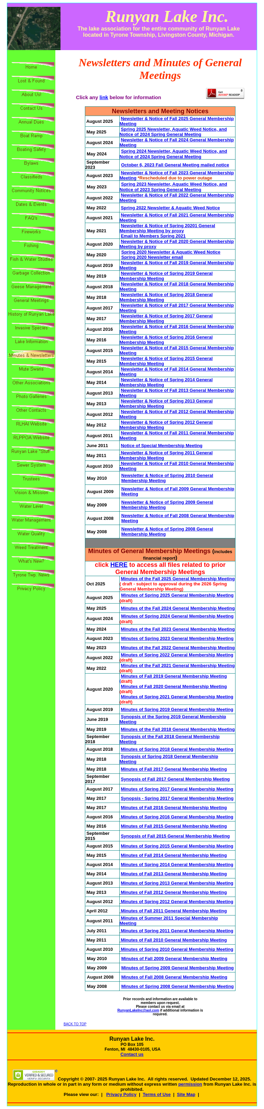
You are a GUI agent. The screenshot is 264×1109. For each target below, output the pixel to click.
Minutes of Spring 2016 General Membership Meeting (177, 816)
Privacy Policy (121, 1094)
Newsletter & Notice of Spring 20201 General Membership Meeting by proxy (167, 228)
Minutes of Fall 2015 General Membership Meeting (174, 826)
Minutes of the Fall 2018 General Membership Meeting (178, 729)
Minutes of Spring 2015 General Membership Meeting (177, 846)
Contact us (131, 1054)
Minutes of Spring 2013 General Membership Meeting (177, 883)
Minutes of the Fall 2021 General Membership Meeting (178, 665)
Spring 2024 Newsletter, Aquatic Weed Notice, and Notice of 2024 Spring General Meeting (173, 154)
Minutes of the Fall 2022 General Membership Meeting (178, 647)
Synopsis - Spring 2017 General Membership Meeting (177, 798)
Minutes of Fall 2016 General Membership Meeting (174, 807)
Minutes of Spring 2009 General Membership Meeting (177, 967)
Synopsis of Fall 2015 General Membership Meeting (175, 836)
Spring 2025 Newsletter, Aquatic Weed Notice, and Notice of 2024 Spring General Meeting (173, 132)
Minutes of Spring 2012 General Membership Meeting (177, 901)
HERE (119, 564)
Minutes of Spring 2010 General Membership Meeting (177, 949)
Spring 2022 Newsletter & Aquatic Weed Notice (170, 207)
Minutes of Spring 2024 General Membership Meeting (177, 616)
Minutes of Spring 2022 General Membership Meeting (177, 654)
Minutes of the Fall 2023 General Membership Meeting (178, 629)
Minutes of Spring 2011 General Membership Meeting (177, 930)
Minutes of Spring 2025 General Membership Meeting (177, 595)
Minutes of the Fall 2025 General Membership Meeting (178, 578)
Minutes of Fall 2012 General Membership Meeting (174, 892)
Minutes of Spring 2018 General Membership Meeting (177, 749)
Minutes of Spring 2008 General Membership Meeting (177, 986)
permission (190, 1084)
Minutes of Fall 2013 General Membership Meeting (174, 873)
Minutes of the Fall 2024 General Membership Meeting (178, 608)
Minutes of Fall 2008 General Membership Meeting (174, 977)
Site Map (186, 1094)
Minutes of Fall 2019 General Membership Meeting (174, 676)
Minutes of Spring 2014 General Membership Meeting (177, 864)
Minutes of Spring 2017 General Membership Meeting (177, 789)
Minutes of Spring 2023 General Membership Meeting (177, 638)
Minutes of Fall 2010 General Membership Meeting (174, 940)
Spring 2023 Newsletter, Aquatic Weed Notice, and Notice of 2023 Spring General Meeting (173, 187)
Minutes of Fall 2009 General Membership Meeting (174, 958)
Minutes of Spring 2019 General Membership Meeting (177, 709)
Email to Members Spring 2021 (153, 235)
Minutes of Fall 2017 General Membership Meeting (174, 769)
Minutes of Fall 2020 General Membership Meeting (174, 686)
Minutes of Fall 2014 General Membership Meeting (174, 855)
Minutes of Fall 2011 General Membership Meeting (174, 910)
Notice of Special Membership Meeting (161, 445)
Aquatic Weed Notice (198, 252)
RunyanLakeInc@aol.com (138, 1010)
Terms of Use (156, 1094)
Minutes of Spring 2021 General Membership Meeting (177, 696)
